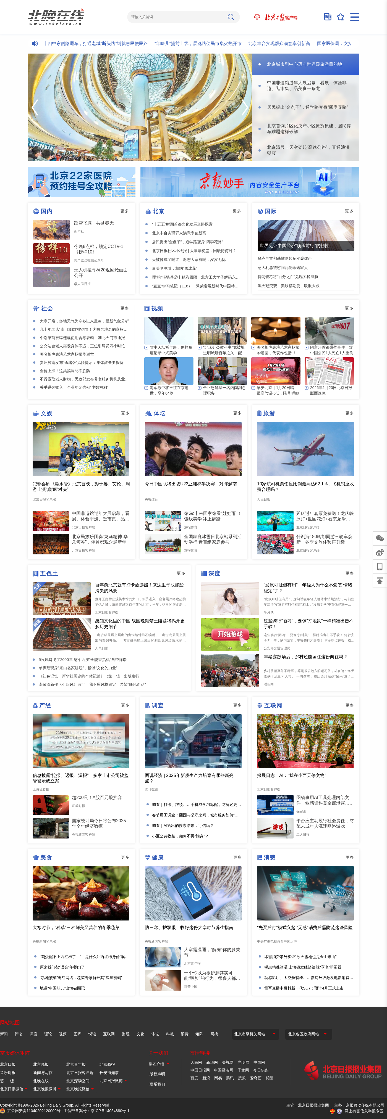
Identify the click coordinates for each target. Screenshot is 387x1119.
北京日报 (7, 1064)
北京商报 (107, 1064)
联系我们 (157, 1084)
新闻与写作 (43, 1072)
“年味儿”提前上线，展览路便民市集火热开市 (203, 43)
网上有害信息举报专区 (364, 1111)
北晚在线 (41, 1081)
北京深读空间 (78, 1081)
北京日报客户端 (79, 1072)
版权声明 (157, 1074)
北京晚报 (41, 1064)
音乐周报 (7, 1072)
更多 (125, 211)
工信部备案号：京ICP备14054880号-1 (96, 1111)
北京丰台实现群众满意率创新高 (283, 43)
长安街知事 (109, 1072)
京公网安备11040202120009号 (34, 1111)
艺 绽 (7, 1081)
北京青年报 (76, 1064)
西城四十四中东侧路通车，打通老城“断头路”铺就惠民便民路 (93, 43)
